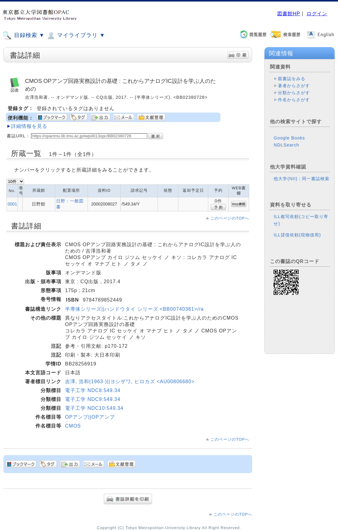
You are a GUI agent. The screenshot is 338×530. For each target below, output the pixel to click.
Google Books (289, 137)
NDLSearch (286, 145)
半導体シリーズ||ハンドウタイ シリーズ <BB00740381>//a (134, 309)
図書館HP (288, 13)
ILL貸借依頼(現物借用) (297, 234)
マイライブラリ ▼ (75, 35)
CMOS (73, 425)
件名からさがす (294, 99)
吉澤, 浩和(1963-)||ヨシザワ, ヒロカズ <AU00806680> (129, 381)
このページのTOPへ (229, 218)
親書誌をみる (291, 78)
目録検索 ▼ (23, 35)
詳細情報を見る (29, 126)
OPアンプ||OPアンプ (90, 417)
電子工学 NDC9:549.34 (92, 399)
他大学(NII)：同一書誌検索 (301, 178)
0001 (12, 204)
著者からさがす (294, 85)
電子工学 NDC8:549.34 (92, 390)
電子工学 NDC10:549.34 (94, 408)
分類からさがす (294, 92)
